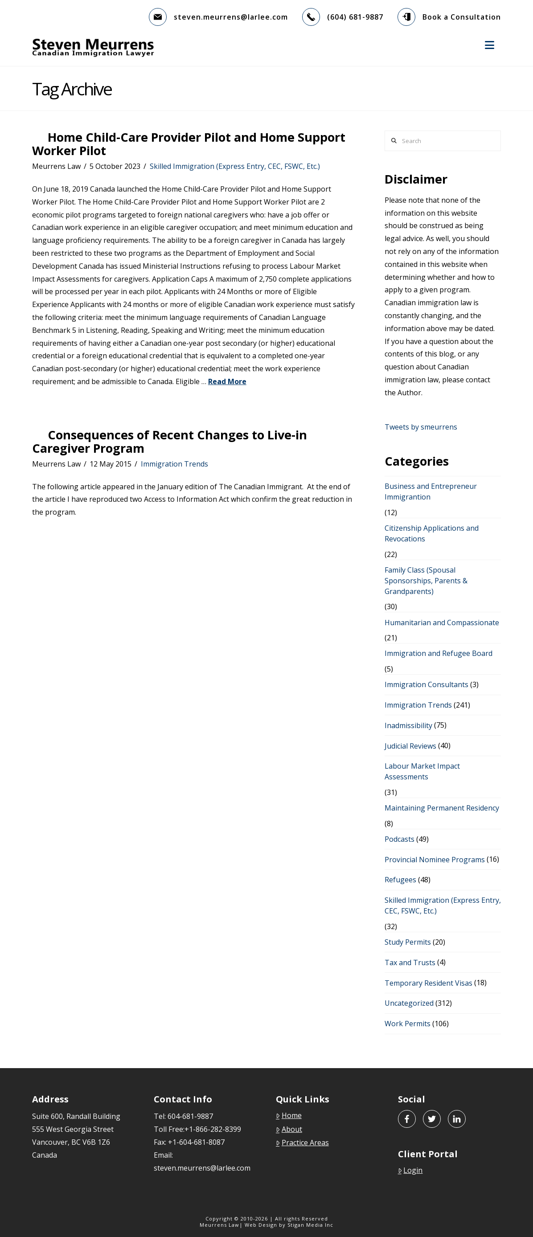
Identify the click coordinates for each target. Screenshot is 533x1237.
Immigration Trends (174, 464)
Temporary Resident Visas (428, 983)
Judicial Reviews (410, 746)
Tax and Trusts (410, 962)
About (289, 1129)
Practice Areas (302, 1142)
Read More (227, 381)
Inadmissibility (408, 725)
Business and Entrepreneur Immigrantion (431, 491)
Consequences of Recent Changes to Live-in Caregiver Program (169, 441)
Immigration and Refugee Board (438, 653)
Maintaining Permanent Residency (442, 808)
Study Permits (408, 942)
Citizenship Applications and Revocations (432, 533)
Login (410, 1170)
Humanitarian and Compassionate (442, 622)
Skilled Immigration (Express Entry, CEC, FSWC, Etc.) (235, 166)
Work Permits (407, 1023)
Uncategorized (409, 1003)
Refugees (400, 880)
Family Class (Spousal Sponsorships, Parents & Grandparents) (426, 580)
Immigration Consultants (426, 684)
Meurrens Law (219, 1224)
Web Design (261, 1224)
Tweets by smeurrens (421, 427)
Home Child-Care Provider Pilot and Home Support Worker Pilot (188, 144)
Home (289, 1115)
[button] (489, 45)
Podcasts (399, 839)
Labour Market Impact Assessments (422, 771)
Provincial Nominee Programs (435, 859)
